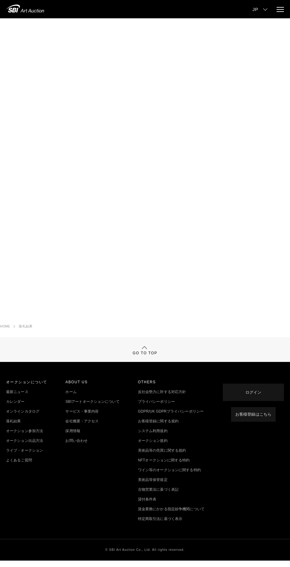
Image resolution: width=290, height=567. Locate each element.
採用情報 (72, 437)
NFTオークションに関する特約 (164, 466)
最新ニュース (17, 398)
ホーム (70, 398)
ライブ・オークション (24, 457)
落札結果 (25, 326)
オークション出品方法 (24, 447)
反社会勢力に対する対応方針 (162, 398)
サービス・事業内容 (82, 418)
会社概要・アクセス (82, 427)
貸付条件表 (147, 505)
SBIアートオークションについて (92, 408)
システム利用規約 (153, 437)
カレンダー (15, 408)
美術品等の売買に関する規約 (162, 457)
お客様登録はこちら (253, 413)
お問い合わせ (76, 447)
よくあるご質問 (19, 466)
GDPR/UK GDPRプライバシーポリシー (171, 418)
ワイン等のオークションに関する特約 (169, 476)
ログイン (253, 393)
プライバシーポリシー (156, 408)
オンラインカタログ (22, 418)
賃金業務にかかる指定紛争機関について (171, 515)
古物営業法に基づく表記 (158, 496)
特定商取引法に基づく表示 (160, 525)
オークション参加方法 (24, 437)
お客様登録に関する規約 (158, 427)
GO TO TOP (145, 353)
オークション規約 (153, 447)
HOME (5, 326)
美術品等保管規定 (153, 486)
